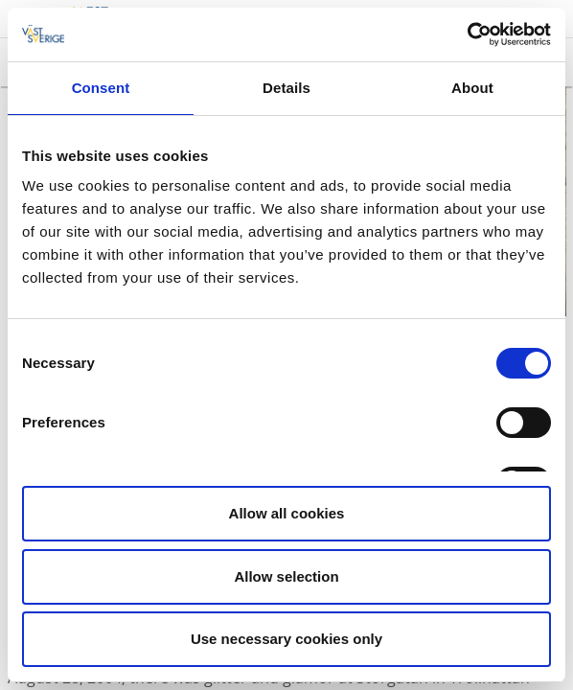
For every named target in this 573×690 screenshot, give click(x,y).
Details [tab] (286, 88)
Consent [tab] (101, 88)
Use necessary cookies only (286, 639)
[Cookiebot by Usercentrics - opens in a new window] (467, 34)
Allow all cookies (287, 513)
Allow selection (286, 576)
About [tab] (472, 88)
